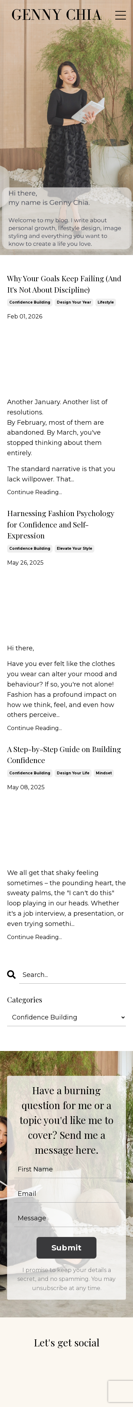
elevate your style (74, 548)
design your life (73, 773)
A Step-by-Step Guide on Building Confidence (64, 754)
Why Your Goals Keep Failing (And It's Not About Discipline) (64, 283)
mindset (104, 773)
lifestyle (106, 302)
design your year (74, 302)
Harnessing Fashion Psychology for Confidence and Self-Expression (60, 524)
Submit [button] (66, 1247)
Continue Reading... (34, 492)
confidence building (29, 302)
